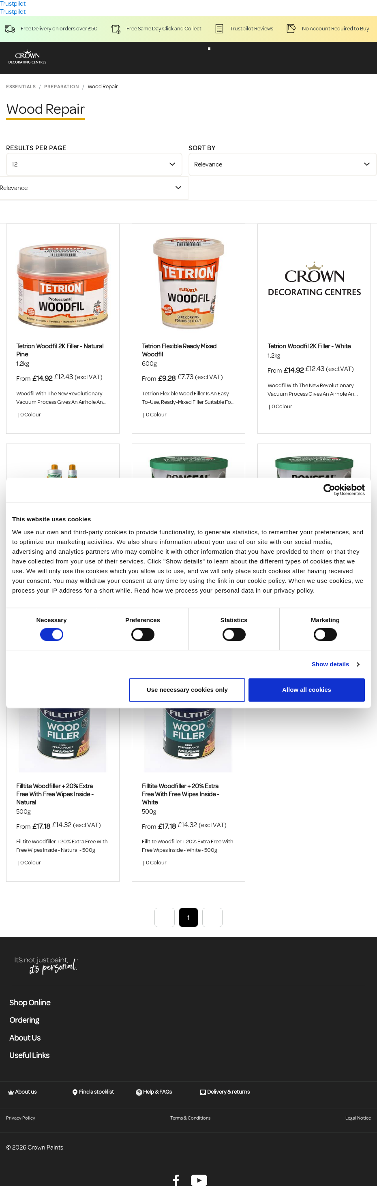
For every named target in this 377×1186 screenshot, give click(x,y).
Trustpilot (13, 12)
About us (22, 1092)
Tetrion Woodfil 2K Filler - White (309, 346)
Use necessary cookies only (187, 690)
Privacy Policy (20, 1118)
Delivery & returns (225, 1092)
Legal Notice (358, 1118)
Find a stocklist (93, 1092)
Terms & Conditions (190, 1118)
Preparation (61, 87)
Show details (330, 664)
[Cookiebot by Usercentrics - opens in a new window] (329, 490)
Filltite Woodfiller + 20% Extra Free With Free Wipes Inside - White (180, 794)
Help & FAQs (154, 1092)
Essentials (21, 87)
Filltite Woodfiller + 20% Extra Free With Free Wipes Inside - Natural (55, 794)
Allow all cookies (306, 690)
